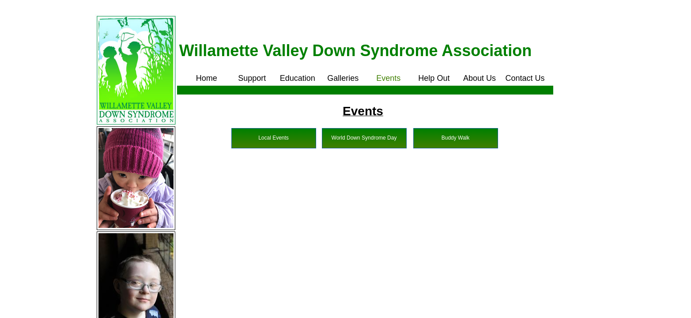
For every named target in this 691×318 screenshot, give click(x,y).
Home (206, 78)
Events (388, 78)
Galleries (343, 78)
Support (252, 78)
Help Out (433, 78)
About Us (479, 78)
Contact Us (524, 78)
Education (297, 78)
